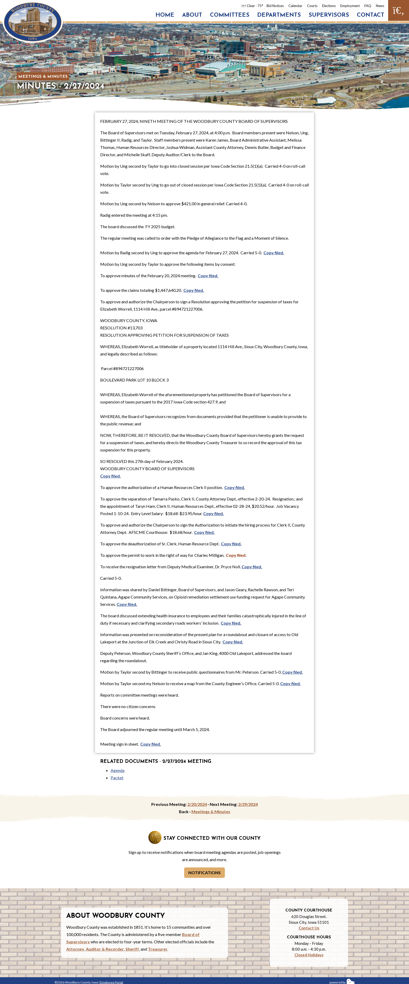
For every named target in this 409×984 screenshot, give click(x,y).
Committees (229, 15)
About (192, 15)
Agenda (117, 770)
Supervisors (329, 15)
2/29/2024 (248, 804)
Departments (279, 15)
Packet (117, 777)
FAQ (367, 6)
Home (164, 15)
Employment (350, 6)
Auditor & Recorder (105, 948)
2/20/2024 (197, 804)
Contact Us (309, 928)
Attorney (75, 948)
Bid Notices (275, 6)
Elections (329, 6)
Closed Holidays (308, 954)
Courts (312, 6)
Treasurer (157, 948)
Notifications (204, 872)
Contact (370, 15)
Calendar (295, 6)
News (380, 6)
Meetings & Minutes (43, 77)
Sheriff (132, 948)
